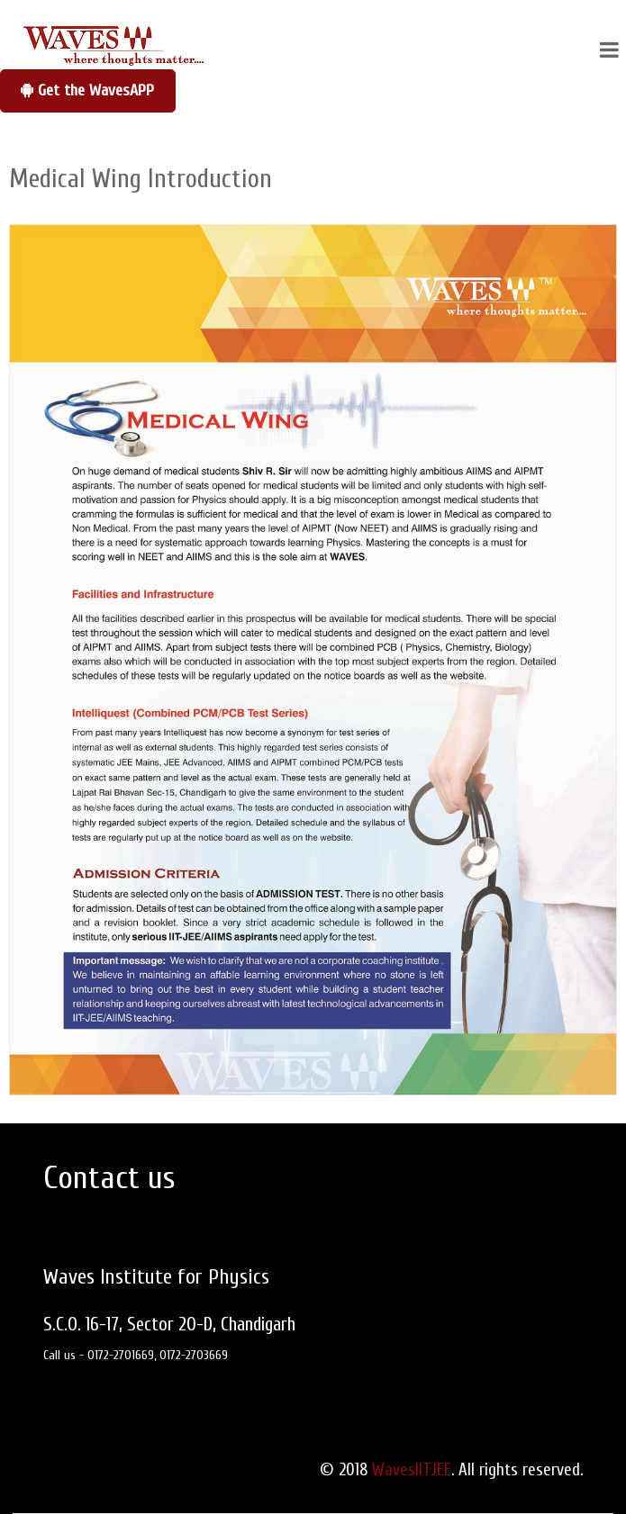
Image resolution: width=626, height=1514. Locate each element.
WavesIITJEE (411, 1470)
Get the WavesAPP (87, 90)
